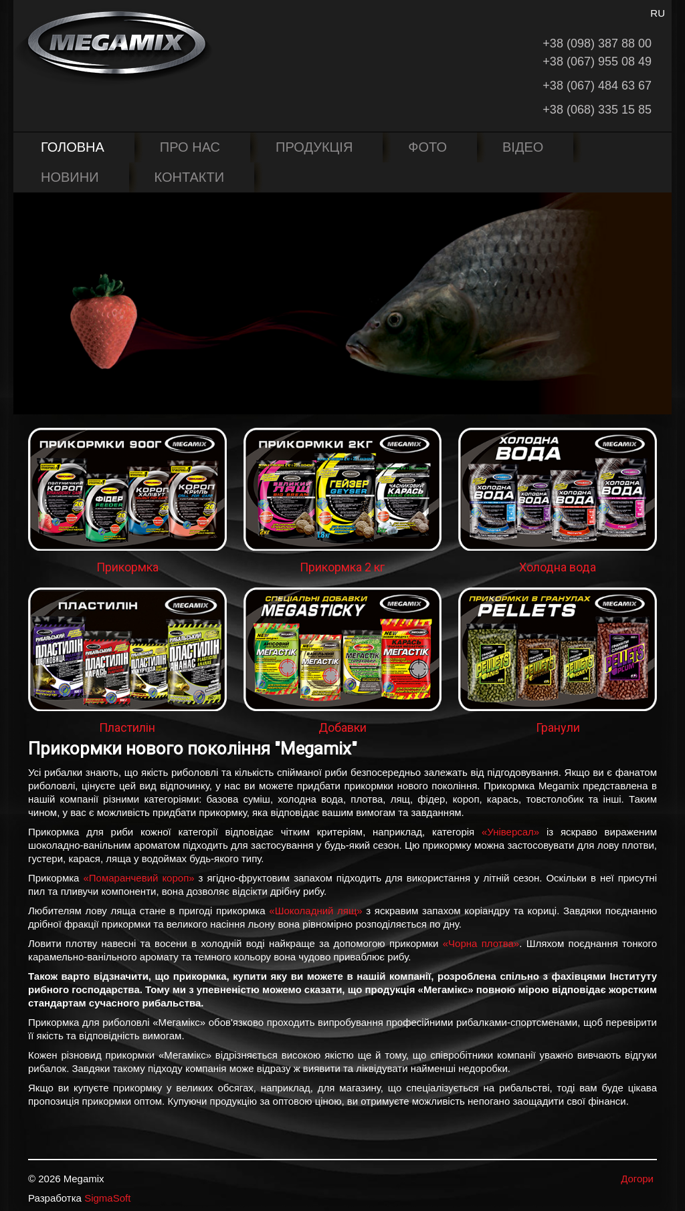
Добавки (342, 727)
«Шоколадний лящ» (315, 910)
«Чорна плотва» (481, 943)
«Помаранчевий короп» (138, 878)
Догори (637, 1178)
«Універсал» (510, 831)
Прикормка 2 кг (342, 567)
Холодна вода (557, 567)
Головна (72, 147)
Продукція (314, 147)
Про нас (190, 147)
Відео (522, 147)
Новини (70, 177)
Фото (427, 147)
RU (657, 13)
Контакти (190, 177)
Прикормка (127, 567)
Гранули (558, 727)
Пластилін (127, 727)
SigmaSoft (107, 1198)
